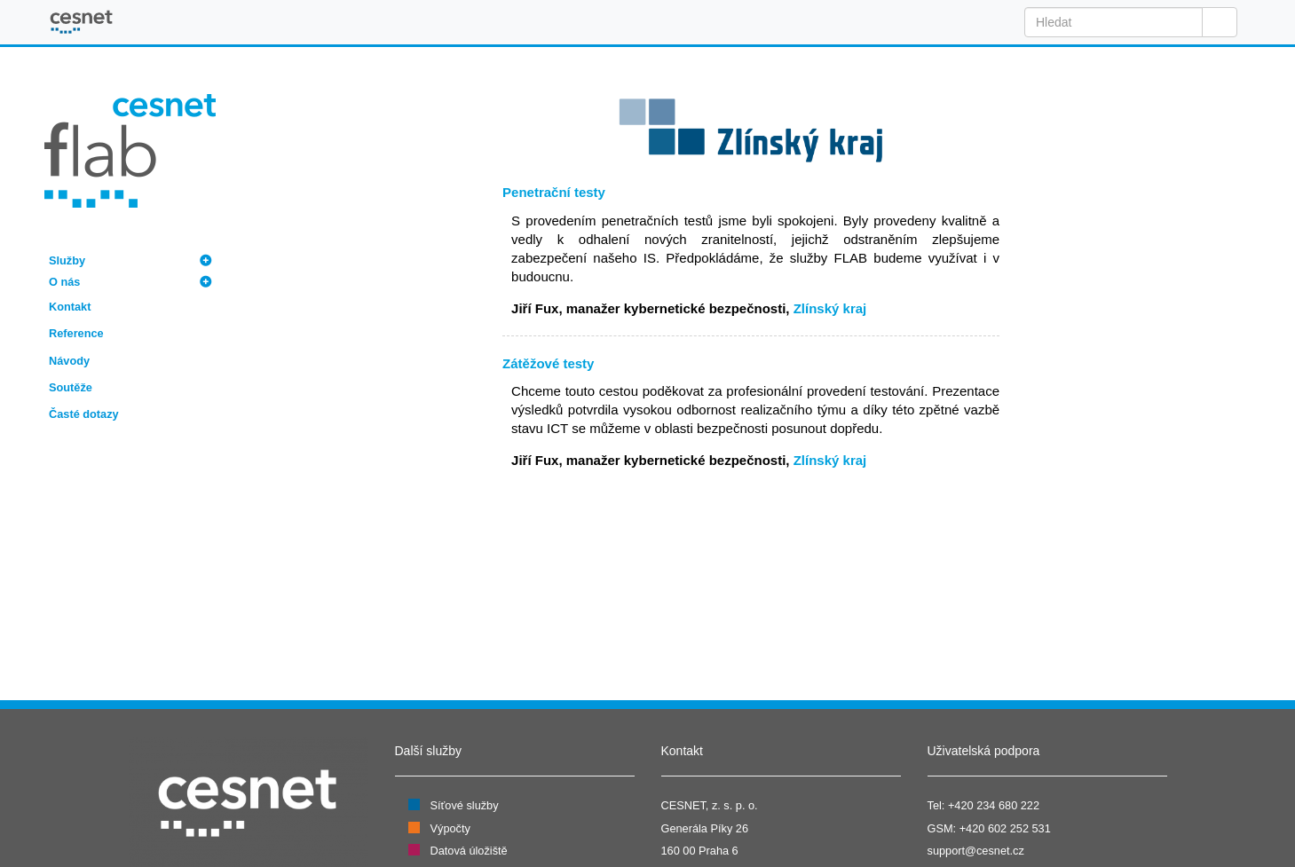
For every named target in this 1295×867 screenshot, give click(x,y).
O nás (64, 281)
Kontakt (70, 306)
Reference (76, 333)
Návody (69, 360)
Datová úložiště (469, 850)
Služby (67, 260)
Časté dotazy (84, 414)
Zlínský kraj (830, 308)
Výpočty (450, 828)
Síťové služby (464, 805)
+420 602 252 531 (1005, 828)
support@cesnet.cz (976, 850)
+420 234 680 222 (993, 805)
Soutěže (70, 387)
